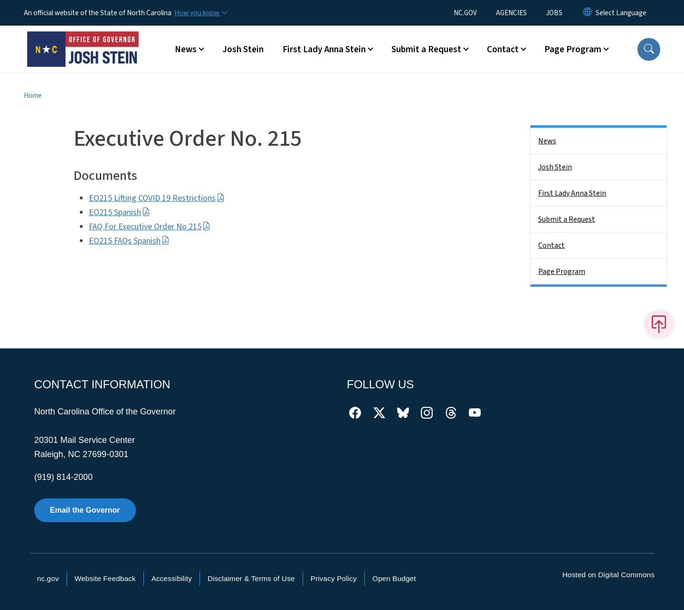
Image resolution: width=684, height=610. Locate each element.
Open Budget (394, 578)
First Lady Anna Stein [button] (324, 49)
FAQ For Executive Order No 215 (149, 227)
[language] (621, 13)
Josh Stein (243, 49)
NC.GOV (465, 13)
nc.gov (48, 578)
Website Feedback (105, 578)
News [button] (186, 49)
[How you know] (200, 13)
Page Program (561, 271)
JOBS (554, 13)
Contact (551, 245)
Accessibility (172, 578)
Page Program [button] (572, 49)
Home (33, 95)
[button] (648, 49)
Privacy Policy (334, 578)
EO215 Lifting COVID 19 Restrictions (157, 198)
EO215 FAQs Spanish (129, 241)
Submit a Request (566, 219)
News (547, 141)
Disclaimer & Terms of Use (251, 578)
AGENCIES (511, 13)
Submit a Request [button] (426, 49)
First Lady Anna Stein (572, 193)
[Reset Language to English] (587, 13)
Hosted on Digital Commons (608, 575)
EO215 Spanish (119, 212)
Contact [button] (503, 49)
